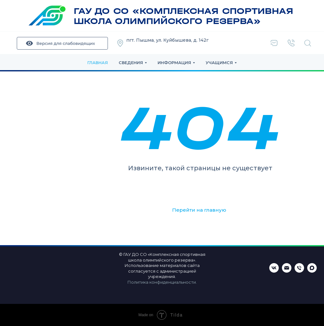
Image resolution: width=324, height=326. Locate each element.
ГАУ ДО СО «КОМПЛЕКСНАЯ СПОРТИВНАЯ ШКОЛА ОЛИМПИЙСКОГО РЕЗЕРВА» (183, 16)
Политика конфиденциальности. (162, 282)
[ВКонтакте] (274, 271)
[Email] (286, 271)
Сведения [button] (131, 62)
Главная (97, 62)
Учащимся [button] (219, 62)
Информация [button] (174, 62)
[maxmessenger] (312, 271)
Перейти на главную (199, 210)
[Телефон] (299, 271)
